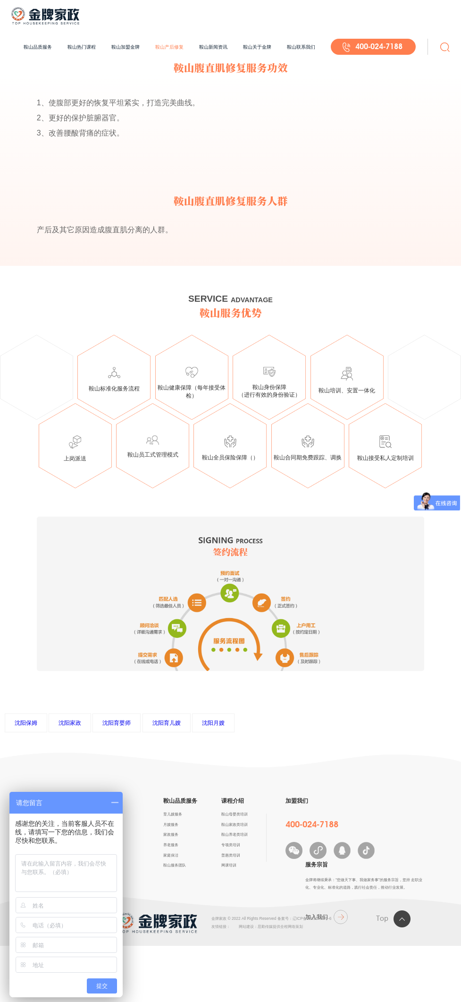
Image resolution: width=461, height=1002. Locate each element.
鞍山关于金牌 (257, 47)
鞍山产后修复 (169, 47)
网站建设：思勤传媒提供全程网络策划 (271, 926)
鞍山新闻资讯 (213, 47)
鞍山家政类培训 (234, 824)
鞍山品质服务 (38, 47)
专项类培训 (230, 844)
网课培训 (228, 865)
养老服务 (170, 844)
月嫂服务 (170, 824)
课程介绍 (232, 801)
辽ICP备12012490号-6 (312, 918)
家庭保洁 (170, 855)
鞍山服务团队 (174, 865)
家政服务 (170, 834)
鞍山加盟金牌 (125, 47)
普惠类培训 (230, 855)
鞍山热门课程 (81, 47)
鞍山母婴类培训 (234, 814)
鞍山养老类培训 (234, 834)
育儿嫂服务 (172, 814)
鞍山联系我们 (301, 47)
